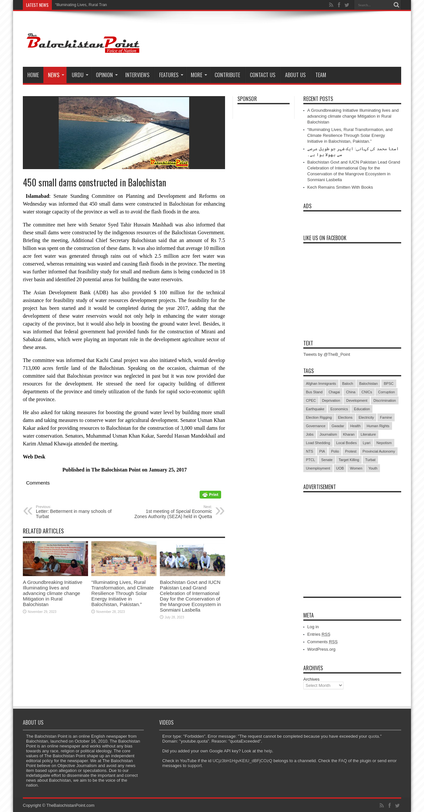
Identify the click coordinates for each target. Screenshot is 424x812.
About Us (295, 75)
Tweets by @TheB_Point (326, 354)
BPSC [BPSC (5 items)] (389, 383)
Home (33, 75)
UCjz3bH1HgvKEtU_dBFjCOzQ (242, 760)
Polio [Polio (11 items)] (335, 451)
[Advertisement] (352, 536)
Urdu (80, 75)
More (199, 75)
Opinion (107, 75)
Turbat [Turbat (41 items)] (370, 460)
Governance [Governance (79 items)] (316, 426)
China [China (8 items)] (351, 392)
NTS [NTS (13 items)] (309, 451)
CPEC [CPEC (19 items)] (311, 400)
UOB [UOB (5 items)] (340, 468)
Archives (311, 679)
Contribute (227, 75)
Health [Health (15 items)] (355, 426)
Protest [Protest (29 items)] (350, 451)
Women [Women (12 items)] (356, 468)
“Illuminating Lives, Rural (76, 5)
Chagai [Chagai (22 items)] (334, 392)
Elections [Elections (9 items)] (345, 417)
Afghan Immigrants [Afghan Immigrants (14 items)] (321, 383)
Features (171, 75)
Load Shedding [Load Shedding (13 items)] (318, 443)
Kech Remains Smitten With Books (340, 187)
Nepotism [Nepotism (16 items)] (383, 443)
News (56, 75)
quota (373, 736)
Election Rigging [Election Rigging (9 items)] (319, 417)
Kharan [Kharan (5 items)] (349, 434)
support (195, 765)
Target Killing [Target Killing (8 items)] (349, 460)
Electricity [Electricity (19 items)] (366, 417)
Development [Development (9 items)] (356, 400)
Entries (318, 634)
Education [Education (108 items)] (362, 409)
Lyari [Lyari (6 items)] (366, 443)
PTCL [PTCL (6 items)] (310, 460)
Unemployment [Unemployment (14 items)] (318, 468)
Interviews (137, 75)
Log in (313, 626)
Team (320, 75)
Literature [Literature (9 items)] (368, 434)
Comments (322, 641)
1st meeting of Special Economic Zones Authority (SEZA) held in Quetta (172, 512)
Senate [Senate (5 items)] (327, 460)
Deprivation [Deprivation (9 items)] (331, 400)
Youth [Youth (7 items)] (372, 468)
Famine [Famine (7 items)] (386, 417)
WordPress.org (321, 649)
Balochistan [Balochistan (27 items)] (368, 383)
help (268, 750)
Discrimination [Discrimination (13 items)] (384, 400)
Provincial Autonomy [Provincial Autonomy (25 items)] (379, 451)
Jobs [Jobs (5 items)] (309, 434)
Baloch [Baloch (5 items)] (347, 383)
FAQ (343, 760)
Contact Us (262, 75)
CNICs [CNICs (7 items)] (366, 392)
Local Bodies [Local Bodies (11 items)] (346, 443)
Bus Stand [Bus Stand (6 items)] (314, 392)
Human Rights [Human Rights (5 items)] (378, 426)
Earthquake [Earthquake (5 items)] (315, 409)
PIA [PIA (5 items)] (322, 451)
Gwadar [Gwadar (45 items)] (338, 426)
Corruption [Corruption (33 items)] (386, 392)
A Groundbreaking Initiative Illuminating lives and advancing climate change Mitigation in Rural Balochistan (53, 593)
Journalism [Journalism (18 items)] (328, 434)
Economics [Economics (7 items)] (339, 409)
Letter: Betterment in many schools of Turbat (76, 512)
